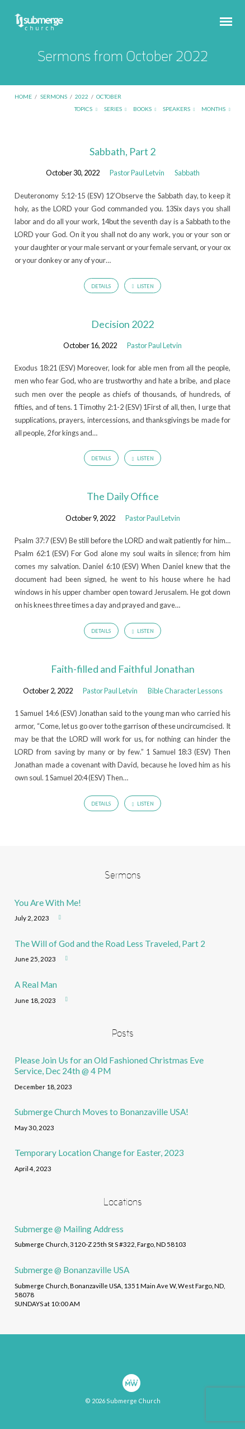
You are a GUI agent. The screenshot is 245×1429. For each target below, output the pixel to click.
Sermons (53, 96)
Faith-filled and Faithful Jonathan (123, 669)
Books (145, 108)
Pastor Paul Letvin (137, 172)
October (108, 96)
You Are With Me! (48, 903)
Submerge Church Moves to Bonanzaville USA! (102, 1112)
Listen (143, 286)
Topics (85, 108)
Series (115, 108)
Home (23, 96)
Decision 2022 (122, 324)
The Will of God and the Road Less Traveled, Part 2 (110, 943)
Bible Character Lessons (185, 690)
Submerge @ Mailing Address (69, 1229)
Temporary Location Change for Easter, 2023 (99, 1153)
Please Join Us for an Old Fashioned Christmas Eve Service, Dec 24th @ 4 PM (109, 1065)
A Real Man (36, 984)
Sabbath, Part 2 (122, 151)
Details (101, 286)
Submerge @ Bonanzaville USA (72, 1270)
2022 (81, 96)
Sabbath (187, 172)
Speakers (179, 108)
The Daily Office (123, 496)
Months (215, 108)
